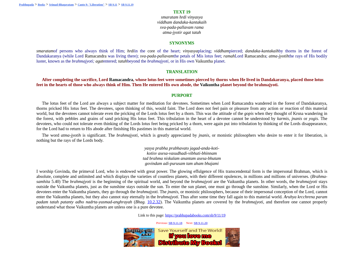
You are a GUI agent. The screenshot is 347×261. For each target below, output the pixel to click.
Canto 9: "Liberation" (91, 4)
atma (273, 55)
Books (41, 4)
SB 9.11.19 (127, 4)
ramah (229, 55)
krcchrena (306, 196)
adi (166, 163)
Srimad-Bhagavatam (61, 4)
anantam (188, 158)
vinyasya (190, 50)
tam (189, 163)
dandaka (252, 50)
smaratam (45, 50)
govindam (153, 163)
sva (143, 55)
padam (42, 201)
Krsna (298, 113)
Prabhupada (26, 4)
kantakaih (270, 50)
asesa (163, 153)
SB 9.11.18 (175, 223)
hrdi (130, 50)
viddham (221, 50)
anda (205, 148)
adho (79, 201)
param (321, 196)
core (151, 50)
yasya (149, 148)
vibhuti (194, 153)
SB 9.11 (112, 4)
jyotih (284, 55)
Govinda (62, 171)
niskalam (171, 158)
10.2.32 (153, 201)
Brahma (319, 176)
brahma (156, 158)
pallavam (165, 55)
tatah (122, 61)
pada (151, 55)
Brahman (302, 171)
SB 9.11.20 (200, 223)
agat (99, 61)
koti (214, 148)
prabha (161, 148)
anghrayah (122, 201)
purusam (177, 163)
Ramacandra (95, 55)
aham (198, 163)
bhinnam (209, 153)
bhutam (214, 158)
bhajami (211, 163)
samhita (43, 181)
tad (145, 158)
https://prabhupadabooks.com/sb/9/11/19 (195, 215)
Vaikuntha (204, 61)
